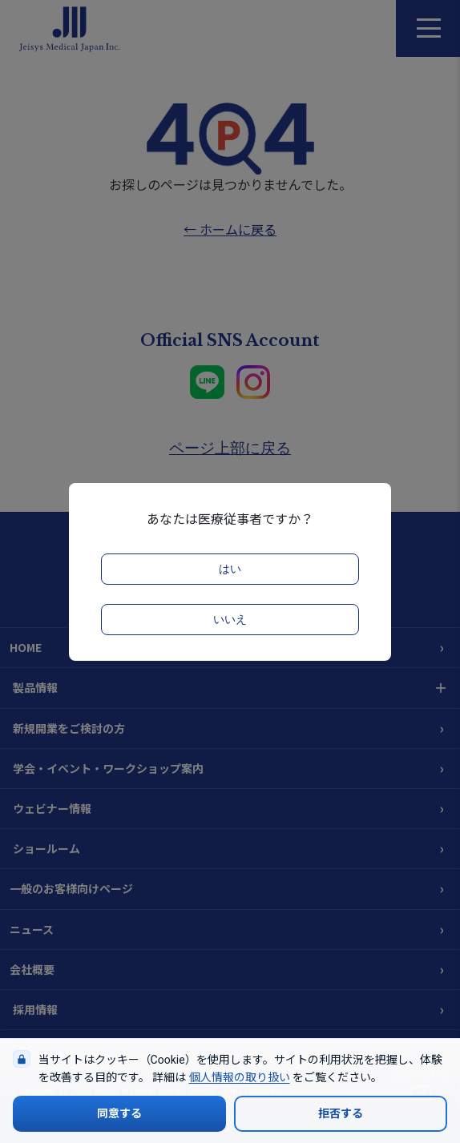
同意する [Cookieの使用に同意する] (119, 1113)
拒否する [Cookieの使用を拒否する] (340, 1113)
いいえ (230, 620)
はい (230, 569)
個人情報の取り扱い (239, 1077)
